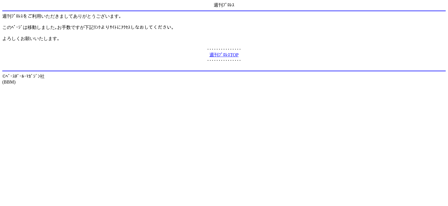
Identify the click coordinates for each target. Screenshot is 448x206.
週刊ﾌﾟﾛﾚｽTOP (224, 54)
